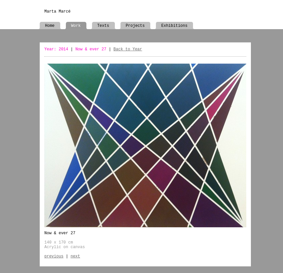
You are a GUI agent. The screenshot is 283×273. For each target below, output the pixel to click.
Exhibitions (174, 26)
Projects (135, 26)
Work (76, 26)
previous (54, 256)
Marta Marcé (57, 11)
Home (50, 26)
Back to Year (128, 49)
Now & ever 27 (91, 49)
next (75, 256)
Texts (103, 26)
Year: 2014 (56, 49)
